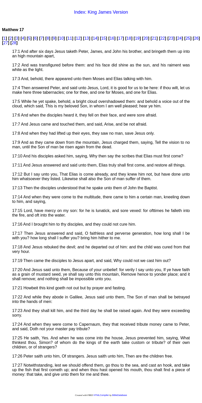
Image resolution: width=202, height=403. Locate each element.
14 (95, 38)
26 (196, 38)
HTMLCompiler (101, 395)
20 (145, 38)
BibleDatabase (119, 395)
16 (112, 38)
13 (86, 38)
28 (14, 43)
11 (69, 38)
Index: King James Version (101, 12)
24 (179, 38)
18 (128, 38)
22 (162, 38)
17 (120, 38)
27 (5, 43)
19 (137, 38)
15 (103, 38)
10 (61, 38)
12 (78, 38)
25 (188, 38)
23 (171, 38)
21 (154, 38)
